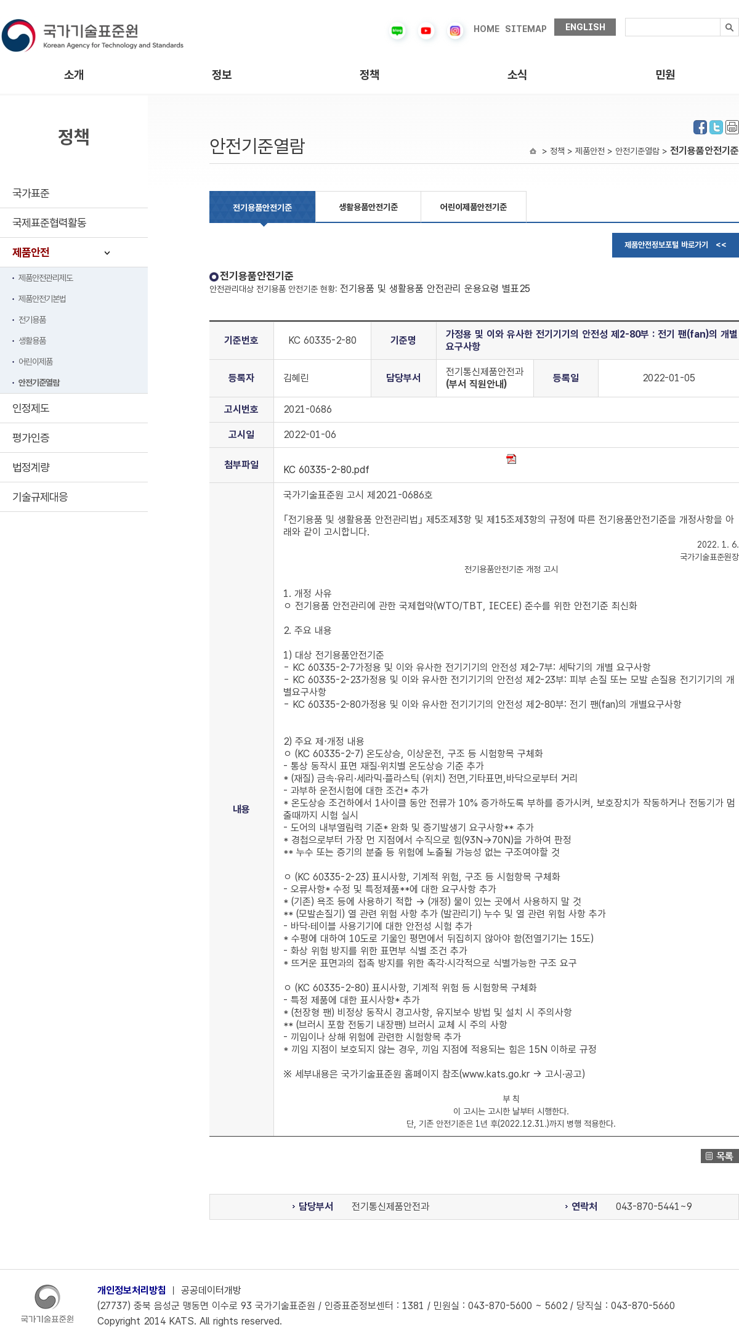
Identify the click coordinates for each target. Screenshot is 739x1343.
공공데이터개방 (211, 1290)
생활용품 (32, 341)
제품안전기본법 (42, 299)
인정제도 (30, 408)
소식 (517, 75)
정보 (222, 75)
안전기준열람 (38, 382)
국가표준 (30, 193)
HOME (486, 29)
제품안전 (30, 252)
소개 (74, 75)
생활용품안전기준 (368, 207)
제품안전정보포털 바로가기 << (675, 245)
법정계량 (30, 467)
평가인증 (30, 437)
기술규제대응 (40, 496)
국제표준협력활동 (49, 222)
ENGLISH (585, 27)
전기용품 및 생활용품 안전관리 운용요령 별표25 (435, 288)
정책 (369, 75)
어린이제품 (35, 362)
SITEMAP (526, 29)
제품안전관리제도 (45, 278)
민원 (665, 75)
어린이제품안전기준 (473, 207)
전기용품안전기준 (262, 208)
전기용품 (32, 320)
